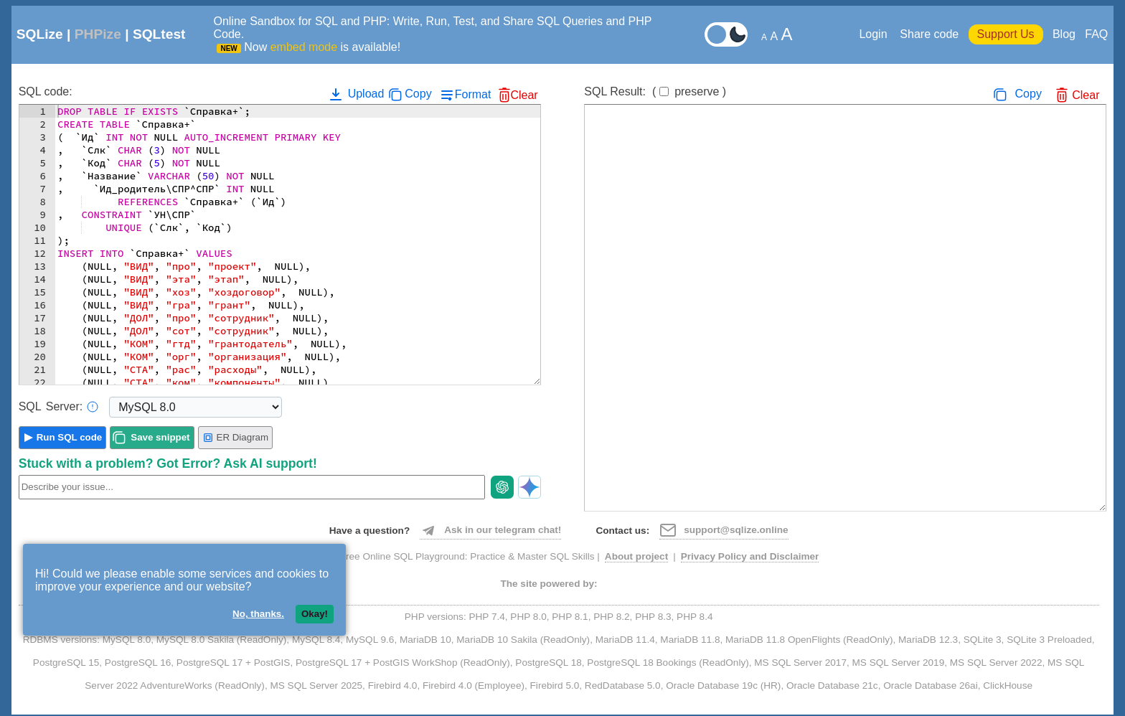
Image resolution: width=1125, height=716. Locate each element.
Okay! (314, 613)
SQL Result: (655, 91)
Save (160, 437)
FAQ (1096, 34)
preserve (696, 91)
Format (473, 94)
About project (636, 556)
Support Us (1006, 34)
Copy (418, 94)
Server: (59, 406)
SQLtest (159, 34)
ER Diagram (235, 437)
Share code (929, 34)
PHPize (98, 34)
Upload (355, 94)
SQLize (40, 34)
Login (874, 34)
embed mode (303, 47)
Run (70, 437)
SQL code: (45, 91)
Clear (523, 95)
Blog (1064, 34)
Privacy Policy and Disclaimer (750, 556)
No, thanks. (258, 613)
